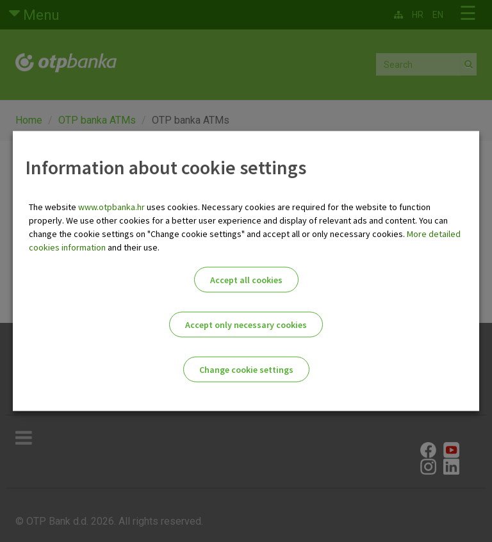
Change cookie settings (246, 369)
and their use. (133, 247)
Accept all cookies (246, 280)
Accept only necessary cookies (246, 325)
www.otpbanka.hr (111, 207)
